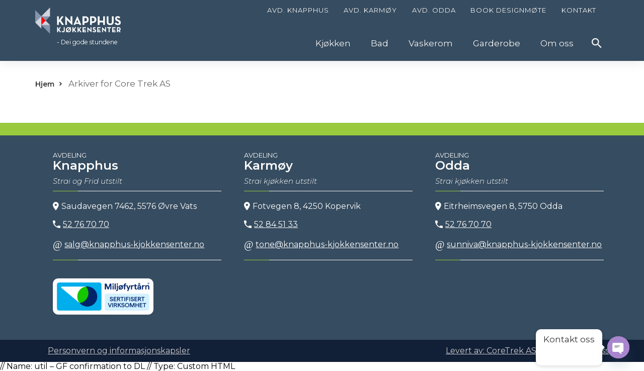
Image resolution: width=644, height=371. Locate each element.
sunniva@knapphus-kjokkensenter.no (518, 244)
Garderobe (496, 43)
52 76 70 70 (81, 224)
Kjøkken (333, 43)
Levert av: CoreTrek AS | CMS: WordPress (527, 350)
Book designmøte (508, 10)
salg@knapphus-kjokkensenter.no (128, 244)
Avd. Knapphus (298, 10)
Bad (379, 43)
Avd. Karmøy (370, 10)
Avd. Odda (434, 10)
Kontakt (578, 10)
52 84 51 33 (271, 224)
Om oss (557, 43)
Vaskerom (431, 43)
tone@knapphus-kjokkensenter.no (321, 244)
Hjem (44, 84)
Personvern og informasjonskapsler (119, 350)
